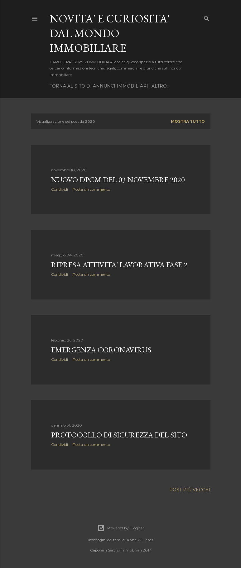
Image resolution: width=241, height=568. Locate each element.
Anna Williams (140, 539)
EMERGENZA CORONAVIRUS (101, 350)
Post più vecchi (189, 490)
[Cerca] (206, 17)
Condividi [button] (59, 189)
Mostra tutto (188, 121)
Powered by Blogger (120, 528)
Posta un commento (91, 189)
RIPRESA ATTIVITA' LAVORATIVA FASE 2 (119, 265)
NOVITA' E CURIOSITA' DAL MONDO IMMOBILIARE (110, 33)
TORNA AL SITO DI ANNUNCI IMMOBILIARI (99, 86)
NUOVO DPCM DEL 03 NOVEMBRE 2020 (118, 179)
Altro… (161, 86)
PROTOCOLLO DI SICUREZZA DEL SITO (119, 435)
